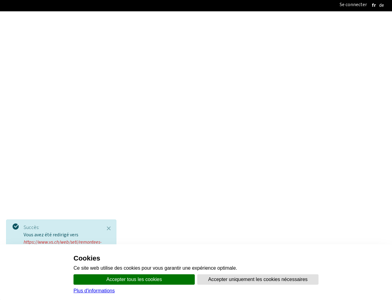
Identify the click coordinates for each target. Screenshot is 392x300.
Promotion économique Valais (293, 80)
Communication (197, 62)
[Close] (109, 228)
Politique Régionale (128, 80)
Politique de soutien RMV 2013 (312, 149)
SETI (93, 80)
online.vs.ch (253, 62)
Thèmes (227, 62)
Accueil (133, 62)
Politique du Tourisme (181, 80)
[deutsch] (381, 5)
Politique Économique (234, 80)
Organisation (161, 62)
